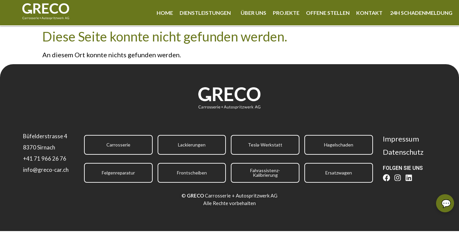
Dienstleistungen (205, 13)
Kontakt (369, 13)
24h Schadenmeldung (421, 13)
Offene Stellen (328, 13)
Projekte (286, 13)
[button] (206, 13)
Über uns (253, 13)
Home (165, 13)
